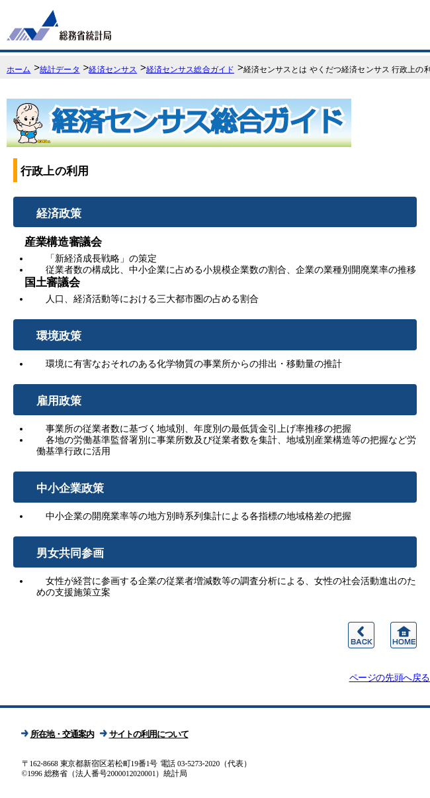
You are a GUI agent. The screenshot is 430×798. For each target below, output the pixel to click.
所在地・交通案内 (62, 734)
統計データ (60, 70)
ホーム (18, 70)
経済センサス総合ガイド (190, 70)
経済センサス (113, 70)
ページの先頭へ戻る (389, 677)
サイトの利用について (149, 734)
